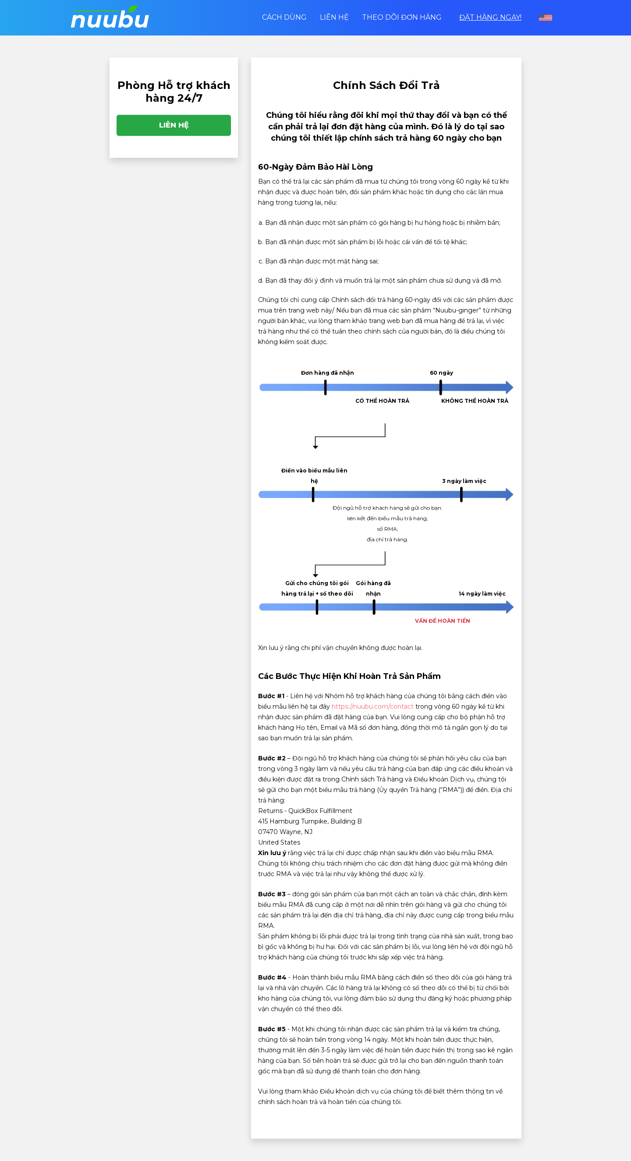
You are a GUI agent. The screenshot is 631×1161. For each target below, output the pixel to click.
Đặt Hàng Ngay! (490, 17)
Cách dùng (284, 17)
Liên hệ (334, 17)
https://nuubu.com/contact (373, 706)
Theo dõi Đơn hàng (402, 17)
